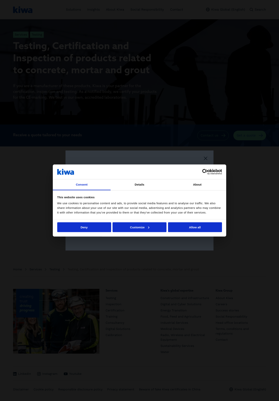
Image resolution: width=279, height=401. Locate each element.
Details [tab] (139, 184)
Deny (84, 227)
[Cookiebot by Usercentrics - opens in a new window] (205, 172)
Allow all (195, 227)
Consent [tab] (82, 184)
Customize (139, 227)
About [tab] (197, 184)
